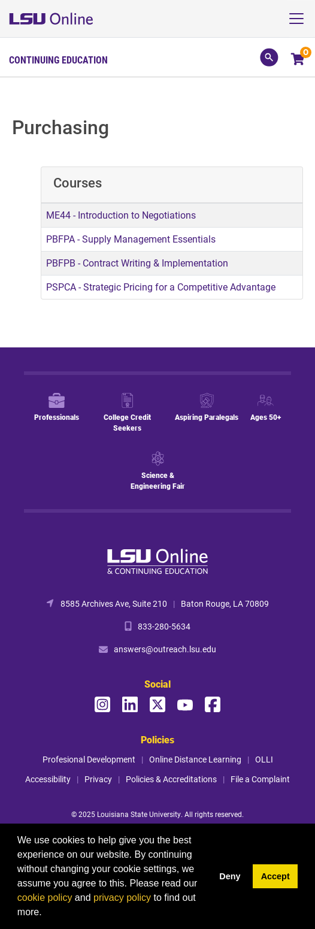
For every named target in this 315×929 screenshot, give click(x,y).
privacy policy (122, 897)
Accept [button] (275, 876)
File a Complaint (260, 779)
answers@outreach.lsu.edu (165, 649)
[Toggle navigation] (301, 18)
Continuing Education (58, 60)
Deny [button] (229, 876)
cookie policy (44, 897)
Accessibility (48, 779)
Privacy (98, 779)
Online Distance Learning (195, 759)
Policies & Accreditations (171, 779)
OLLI (264, 759)
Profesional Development (89, 759)
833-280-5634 (164, 626)
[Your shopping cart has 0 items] (298, 60)
